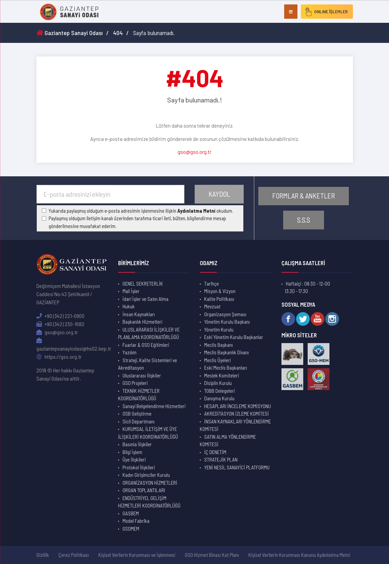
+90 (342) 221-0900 (60, 315)
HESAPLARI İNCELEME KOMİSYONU (237, 406)
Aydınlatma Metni (196, 211)
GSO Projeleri (135, 383)
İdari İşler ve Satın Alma (145, 299)
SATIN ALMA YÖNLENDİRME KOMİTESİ (228, 441)
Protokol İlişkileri (139, 467)
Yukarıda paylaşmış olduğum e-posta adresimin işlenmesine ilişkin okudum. (141, 211)
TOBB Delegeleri (219, 391)
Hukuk (129, 306)
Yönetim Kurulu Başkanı (227, 322)
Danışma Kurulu (219, 398)
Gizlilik (42, 555)
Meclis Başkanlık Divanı (226, 352)
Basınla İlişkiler (137, 444)
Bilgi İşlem (132, 452)
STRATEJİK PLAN (221, 459)
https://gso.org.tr (59, 356)
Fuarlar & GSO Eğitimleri (146, 345)
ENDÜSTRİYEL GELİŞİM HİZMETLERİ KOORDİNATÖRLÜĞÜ (149, 502)
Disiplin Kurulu (218, 383)
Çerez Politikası (74, 555)
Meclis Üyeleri (217, 360)
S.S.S (303, 220)
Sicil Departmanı (139, 421)
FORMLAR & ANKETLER (303, 196)
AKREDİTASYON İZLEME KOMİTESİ (236, 413)
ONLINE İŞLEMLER (325, 11)
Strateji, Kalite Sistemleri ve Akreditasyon (147, 364)
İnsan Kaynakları (139, 314)
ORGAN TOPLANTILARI (144, 490)
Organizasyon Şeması (225, 314)
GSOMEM (131, 529)
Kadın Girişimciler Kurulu (146, 475)
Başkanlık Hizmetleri (142, 322)
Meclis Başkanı (218, 345)
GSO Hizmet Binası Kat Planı (212, 555)
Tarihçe (211, 283)
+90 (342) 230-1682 (60, 324)
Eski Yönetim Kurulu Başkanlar (233, 337)
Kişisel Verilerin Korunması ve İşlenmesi (136, 555)
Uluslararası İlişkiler (142, 375)
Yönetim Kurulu (218, 329)
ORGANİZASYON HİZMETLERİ (150, 483)
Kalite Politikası (219, 299)
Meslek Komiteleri (221, 375)
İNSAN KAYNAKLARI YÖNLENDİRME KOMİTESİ (235, 425)
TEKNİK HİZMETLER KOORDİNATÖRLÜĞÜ (139, 395)
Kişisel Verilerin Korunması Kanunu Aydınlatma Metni (299, 555)
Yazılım (129, 352)
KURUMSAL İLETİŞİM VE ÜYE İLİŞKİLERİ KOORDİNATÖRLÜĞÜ (148, 433)
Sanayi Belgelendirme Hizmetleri (154, 406)
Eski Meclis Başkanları (225, 368)
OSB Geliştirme (137, 413)
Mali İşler (131, 291)
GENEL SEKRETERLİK (143, 283)
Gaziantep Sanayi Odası (69, 32)
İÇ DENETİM (215, 452)
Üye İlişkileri (134, 459)
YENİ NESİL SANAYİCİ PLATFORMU (237, 467)
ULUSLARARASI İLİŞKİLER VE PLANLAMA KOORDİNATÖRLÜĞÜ (149, 333)
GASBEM (131, 513)
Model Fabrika (136, 521)
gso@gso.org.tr (194, 152)
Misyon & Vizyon (220, 291)
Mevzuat (212, 306)
